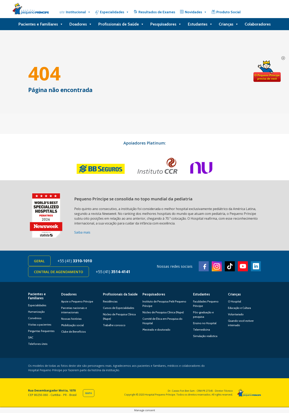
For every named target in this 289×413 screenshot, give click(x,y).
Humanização (36, 312)
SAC (30, 337)
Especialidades (114, 12)
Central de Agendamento (58, 272)
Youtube (243, 266)
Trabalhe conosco (114, 325)
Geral (39, 261)
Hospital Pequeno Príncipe (30, 9)
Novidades (196, 12)
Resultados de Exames (156, 12)
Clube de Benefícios (73, 331)
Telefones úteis (38, 344)
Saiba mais (82, 232)
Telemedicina (201, 329)
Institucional (78, 12)
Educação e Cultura (239, 308)
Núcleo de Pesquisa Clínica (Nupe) (163, 312)
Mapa (88, 393)
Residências (110, 301)
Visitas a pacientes (39, 324)
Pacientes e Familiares (40, 24)
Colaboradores (258, 24)
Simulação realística (205, 336)
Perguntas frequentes (41, 331)
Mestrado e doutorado (156, 329)
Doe (267, 71)
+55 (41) (74, 260)
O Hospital (234, 301)
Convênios (35, 318)
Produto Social (228, 12)
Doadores (80, 24)
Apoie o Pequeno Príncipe (77, 301)
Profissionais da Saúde (120, 294)
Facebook (204, 266)
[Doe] (255, 12)
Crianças (229, 24)
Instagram (217, 266)
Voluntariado (236, 314)
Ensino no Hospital (204, 323)
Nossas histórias (71, 319)
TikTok (230, 266)
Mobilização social (72, 325)
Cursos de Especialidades (118, 308)
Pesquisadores (166, 24)
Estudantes (200, 24)
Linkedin (256, 266)
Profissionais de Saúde (121, 24)
